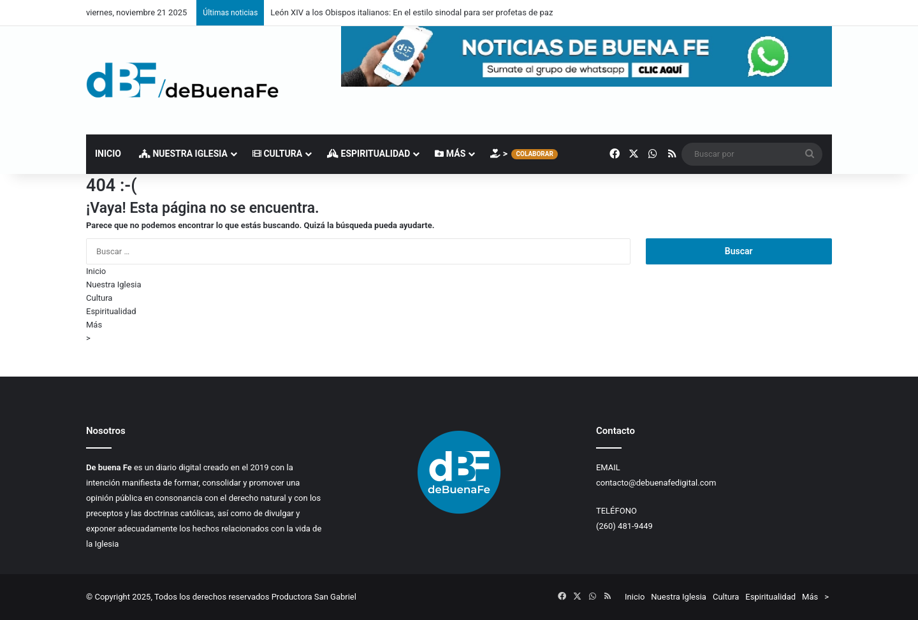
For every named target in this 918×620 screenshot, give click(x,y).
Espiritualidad (368, 153)
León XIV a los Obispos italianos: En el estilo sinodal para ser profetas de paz (411, 12)
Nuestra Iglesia (183, 153)
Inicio (108, 153)
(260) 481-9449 (624, 526)
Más (450, 153)
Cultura (277, 153)
